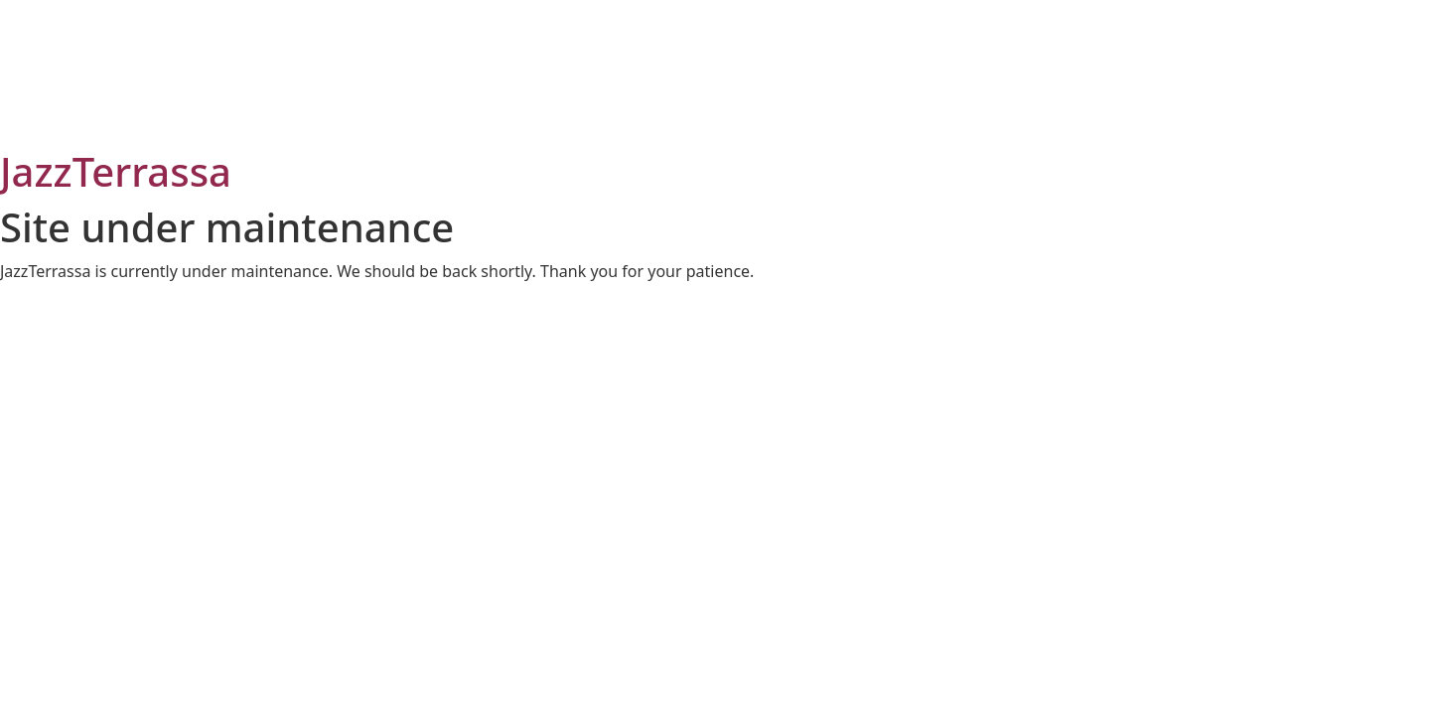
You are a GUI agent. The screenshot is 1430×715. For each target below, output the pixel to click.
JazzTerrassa (115, 171)
